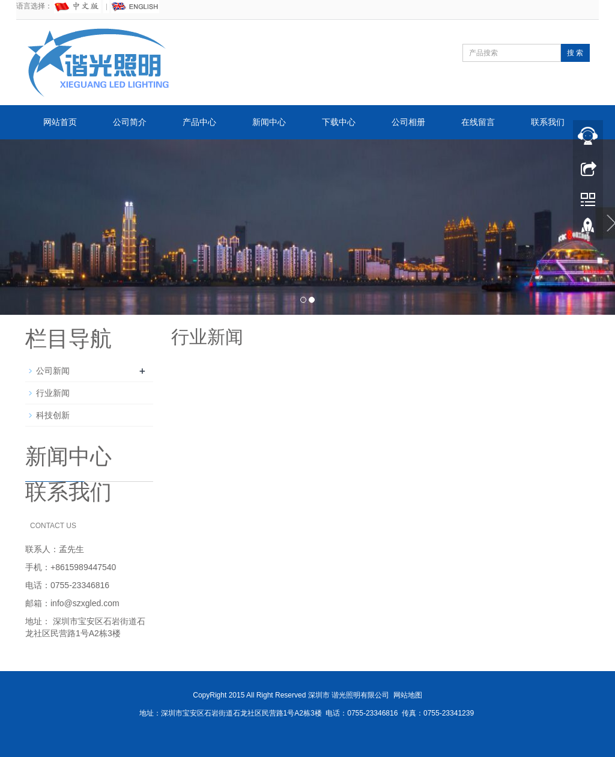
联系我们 (548, 122)
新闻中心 (269, 122)
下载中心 (339, 122)
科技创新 (53, 415)
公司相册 (408, 122)
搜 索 (575, 53)
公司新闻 (53, 370)
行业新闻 (53, 393)
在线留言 (478, 122)
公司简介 (130, 122)
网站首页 (60, 122)
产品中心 (199, 122)
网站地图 (407, 695)
